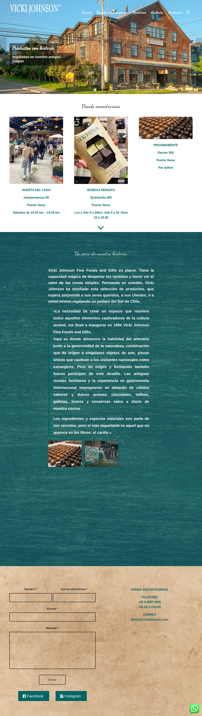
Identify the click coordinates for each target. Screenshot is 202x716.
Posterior (198, 47)
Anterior (3, 47)
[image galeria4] (66, 455)
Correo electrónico (74, 589)
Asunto (52, 608)
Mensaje (52, 628)
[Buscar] (188, 12)
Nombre (31, 589)
